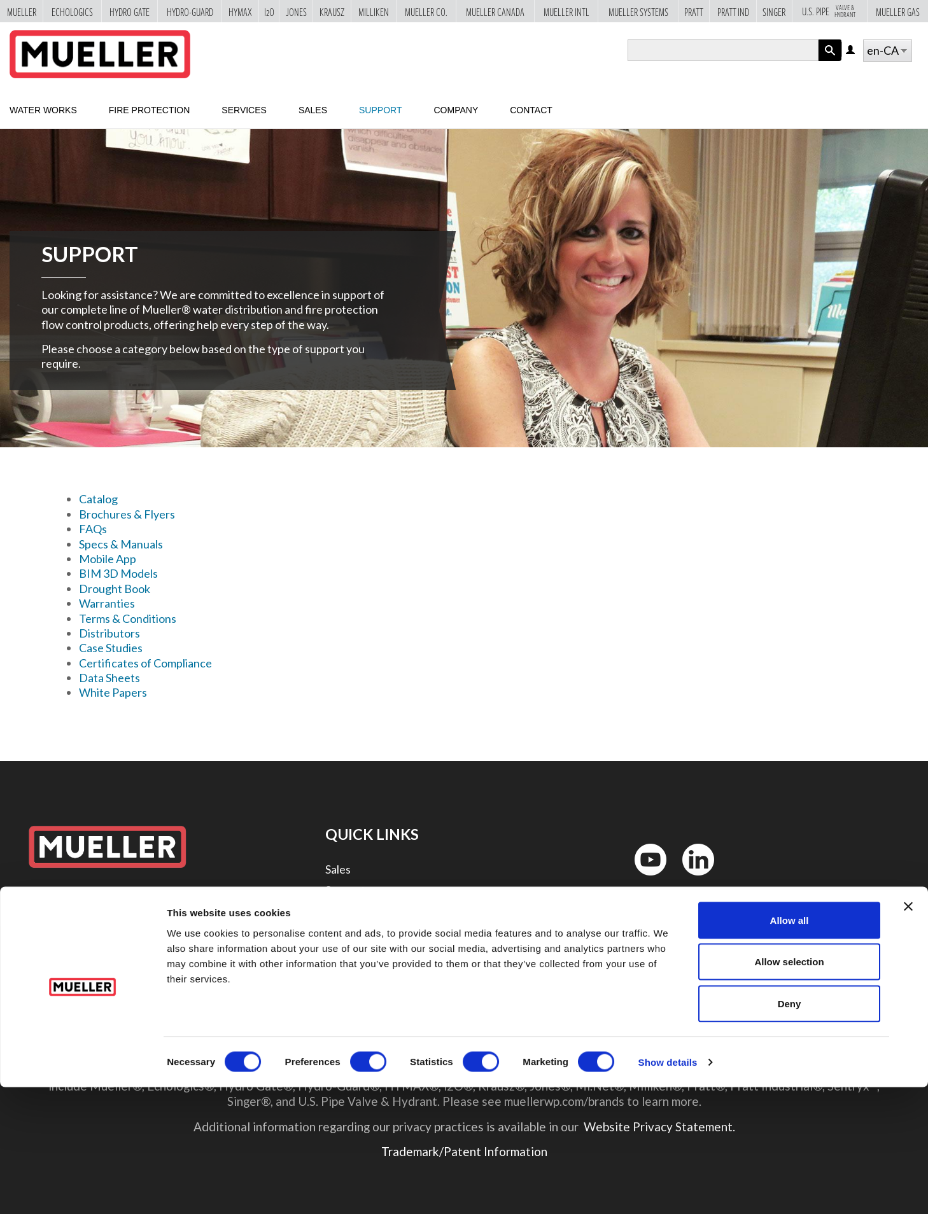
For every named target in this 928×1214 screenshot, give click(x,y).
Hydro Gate (129, 12)
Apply (830, 60)
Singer (774, 12)
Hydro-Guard (190, 12)
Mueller (21, 12)
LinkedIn (692, 878)
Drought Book (114, 589)
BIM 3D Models (118, 573)
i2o (269, 12)
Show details (668, 1188)
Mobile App (107, 559)
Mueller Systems (638, 12)
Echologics (72, 12)
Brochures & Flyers (127, 514)
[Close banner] (908, 1033)
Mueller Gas (898, 12)
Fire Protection (149, 110)
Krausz (332, 12)
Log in (851, 50)
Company (455, 110)
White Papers (113, 692)
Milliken (373, 12)
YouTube (643, 878)
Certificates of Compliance (145, 663)
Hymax (240, 12)
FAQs (93, 529)
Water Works (43, 110)
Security (346, 975)
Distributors (109, 633)
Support (380, 110)
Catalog (98, 499)
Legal (339, 954)
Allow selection (789, 1089)
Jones (296, 12)
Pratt (693, 12)
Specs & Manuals (121, 544)
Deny (789, 1130)
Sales (313, 110)
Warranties (107, 603)
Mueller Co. (426, 12)
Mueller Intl (566, 12)
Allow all (789, 1047)
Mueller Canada (495, 12)
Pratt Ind (733, 12)
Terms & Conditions (127, 618)
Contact (531, 110)
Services (244, 110)
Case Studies (111, 648)
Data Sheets (109, 678)
